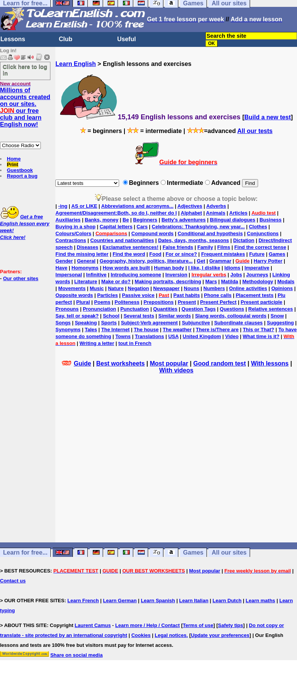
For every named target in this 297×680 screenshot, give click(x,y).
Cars (142, 226)
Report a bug (22, 176)
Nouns (191, 288)
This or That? (258, 329)
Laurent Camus (93, 625)
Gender (64, 261)
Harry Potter (268, 261)
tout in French (135, 343)
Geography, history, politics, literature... (146, 261)
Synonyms (68, 329)
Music (97, 288)
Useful (126, 39)
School (111, 316)
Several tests (139, 316)
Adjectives (190, 206)
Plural (83, 302)
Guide (82, 363)
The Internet (115, 329)
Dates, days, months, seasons (193, 240)
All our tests (255, 131)
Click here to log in (25, 69)
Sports (109, 323)
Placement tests (254, 295)
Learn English (75, 64)
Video (232, 336)
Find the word (129, 254)
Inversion (176, 274)
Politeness (127, 302)
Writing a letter (96, 343)
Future (257, 254)
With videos (176, 370)
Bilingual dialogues (232, 220)
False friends (178, 247)
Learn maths (260, 600)
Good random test (219, 363)
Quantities (165, 309)
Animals (216, 213)
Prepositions (159, 302)
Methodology (257, 281)
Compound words (152, 233)
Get (201, 261)
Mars (211, 281)
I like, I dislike (204, 268)
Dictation (244, 240)
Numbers (214, 288)
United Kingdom (202, 336)
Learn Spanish (158, 600)
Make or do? (116, 281)
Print (12, 164)
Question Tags (199, 309)
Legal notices (170, 635)
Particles (107, 295)
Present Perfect (218, 302)
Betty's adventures (183, 220)
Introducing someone (136, 274)
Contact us (13, 581)
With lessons (270, 363)
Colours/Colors (73, 233)
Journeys (257, 274)
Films (223, 247)
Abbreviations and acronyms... (137, 206)
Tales (91, 329)
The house (146, 329)
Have (61, 268)
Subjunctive (196, 323)
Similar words (174, 316)
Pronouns (67, 309)
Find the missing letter (81, 254)
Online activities (248, 288)
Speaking (86, 323)
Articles (238, 213)
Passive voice (138, 295)
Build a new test (267, 117)
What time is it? (261, 336)
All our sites (229, 552)
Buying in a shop (75, 226)
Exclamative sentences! (130, 247)
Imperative (256, 268)
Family (205, 247)
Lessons (12, 39)
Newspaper (166, 288)
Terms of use (198, 625)
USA (173, 336)
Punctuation (134, 309)
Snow (277, 316)
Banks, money (101, 220)
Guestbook (20, 170)
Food (155, 254)
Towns (123, 336)
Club (66, 39)
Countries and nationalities (122, 240)
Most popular (169, 363)
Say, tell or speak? (76, 316)
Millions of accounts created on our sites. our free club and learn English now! (25, 107)
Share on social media (76, 655)
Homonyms (84, 268)
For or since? (181, 254)
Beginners (145, 220)
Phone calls (217, 295)
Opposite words (74, 295)
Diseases (87, 247)
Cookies (141, 635)
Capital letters (116, 226)
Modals (285, 281)
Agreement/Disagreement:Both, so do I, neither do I (116, 213)
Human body (169, 268)
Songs (63, 323)
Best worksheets (120, 363)
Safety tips (230, 625)
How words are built (126, 268)
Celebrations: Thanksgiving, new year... (198, 226)
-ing (63, 206)
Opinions (282, 288)
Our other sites (20, 278)
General (86, 261)
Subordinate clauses (238, 323)
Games (277, 254)
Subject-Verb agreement (149, 323)
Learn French (83, 600)
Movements (72, 288)
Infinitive (96, 274)
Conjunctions (263, 233)
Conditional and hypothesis (210, 233)
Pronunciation (99, 309)
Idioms (232, 268)
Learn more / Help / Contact (147, 625)
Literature (85, 281)
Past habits (186, 295)
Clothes (258, 226)
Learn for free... (25, 552)
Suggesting (280, 323)
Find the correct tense (260, 247)
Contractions (70, 240)
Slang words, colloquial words (230, 316)
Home (14, 159)
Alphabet (191, 213)
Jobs (236, 274)
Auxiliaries (68, 220)
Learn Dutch (227, 600)
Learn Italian (193, 600)
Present (187, 302)
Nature (116, 288)
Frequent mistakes (223, 254)
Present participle (261, 302)
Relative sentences (270, 309)
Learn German (120, 600)
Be (126, 220)
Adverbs (216, 206)
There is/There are (217, 329)
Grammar (220, 261)
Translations (149, 336)
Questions (232, 309)
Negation (138, 288)
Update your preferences (220, 635)
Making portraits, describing (168, 281)
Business (271, 220)
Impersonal (68, 274)
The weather (177, 329)
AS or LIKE (84, 206)
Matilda (229, 281)
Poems (102, 302)
